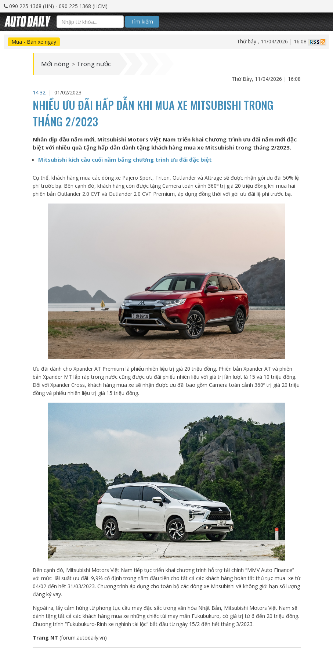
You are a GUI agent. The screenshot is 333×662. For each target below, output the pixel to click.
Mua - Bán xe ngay (33, 41)
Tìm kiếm (142, 21)
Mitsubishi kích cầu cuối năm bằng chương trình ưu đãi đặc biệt (125, 159)
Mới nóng (56, 64)
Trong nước (96, 64)
